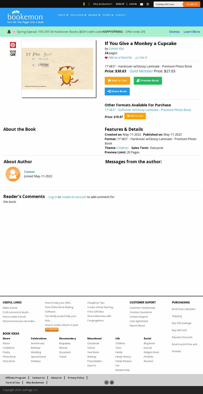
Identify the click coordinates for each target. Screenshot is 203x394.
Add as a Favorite (120, 57)
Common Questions (141, 312)
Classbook (93, 343)
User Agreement (139, 321)
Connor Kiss (116, 48)
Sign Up (120, 4)
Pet (117, 365)
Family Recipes (123, 361)
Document (65, 352)
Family (119, 352)
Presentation (94, 361)
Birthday (35, 347)
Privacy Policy (76, 377)
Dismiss (174, 32)
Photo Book (9, 356)
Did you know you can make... (19, 321)
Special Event (38, 356)
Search (191, 4)
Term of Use (12, 382)
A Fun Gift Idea (95, 311)
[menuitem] (61, 15)
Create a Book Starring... (100, 307)
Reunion (148, 361)
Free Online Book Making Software (59, 309)
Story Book (9, 361)
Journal (148, 347)
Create (61, 15)
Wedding (36, 352)
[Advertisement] (101, 242)
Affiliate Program (15, 377)
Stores (106, 15)
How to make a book (14, 316)
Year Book (93, 352)
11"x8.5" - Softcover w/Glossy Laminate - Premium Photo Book (148, 110)
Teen (118, 347)
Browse (92, 15)
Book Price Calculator (184, 309)
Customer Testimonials (142, 307)
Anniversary (38, 343)
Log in (52, 197)
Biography (65, 343)
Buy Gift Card (179, 330)
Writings (91, 356)
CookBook (8, 347)
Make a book (10, 307)
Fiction (6, 343)
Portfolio (148, 356)
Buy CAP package (181, 323)
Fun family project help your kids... (60, 318)
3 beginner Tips (96, 302)
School (91, 347)
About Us (56, 377)
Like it (143, 57)
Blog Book (149, 343)
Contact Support (139, 316)
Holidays (36, 361)
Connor (29, 172)
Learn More (192, 32)
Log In (133, 4)
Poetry (6, 352)
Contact (120, 15)
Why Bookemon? (102, 4)
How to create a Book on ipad (61, 325)
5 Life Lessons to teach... (16, 312)
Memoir (63, 347)
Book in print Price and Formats (184, 348)
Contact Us (38, 377)
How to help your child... (58, 302)
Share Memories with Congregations (99, 318)
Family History (123, 356)
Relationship (122, 370)
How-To (91, 365)
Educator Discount (182, 337)
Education (77, 15)
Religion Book (151, 352)
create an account (74, 197)
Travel (62, 356)
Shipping (177, 316)
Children (122, 148)
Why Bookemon (35, 382)
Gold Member (141, 71)
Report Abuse (137, 325)
